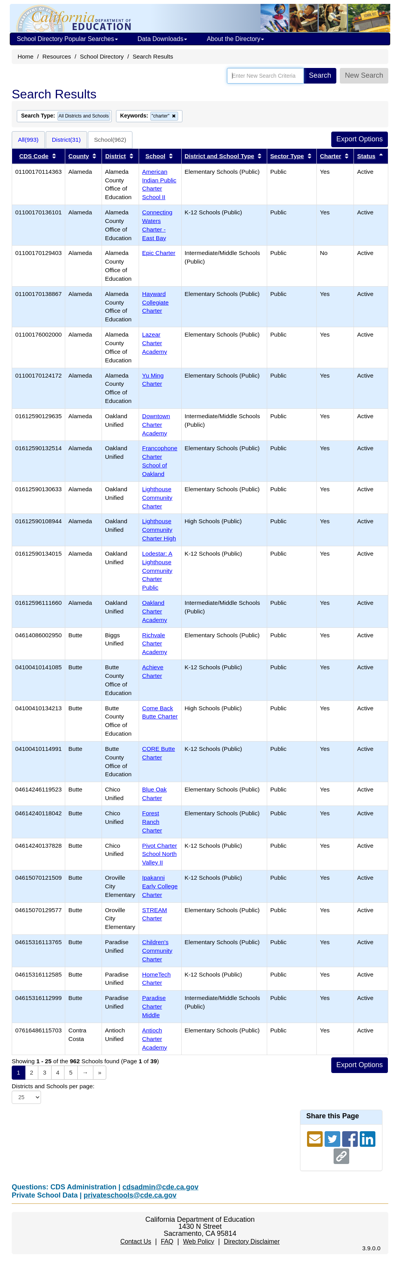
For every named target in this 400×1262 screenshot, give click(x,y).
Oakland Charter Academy (154, 611)
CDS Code (33, 156)
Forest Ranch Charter (152, 822)
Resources (57, 56)
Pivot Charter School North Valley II (159, 854)
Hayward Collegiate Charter (155, 302)
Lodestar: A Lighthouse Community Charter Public (157, 570)
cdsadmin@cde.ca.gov (160, 1187)
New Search (364, 75)
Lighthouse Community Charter (157, 498)
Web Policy (198, 1241)
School (155, 156)
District (115, 156)
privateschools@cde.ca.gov (130, 1195)
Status (366, 156)
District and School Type (219, 156)
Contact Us (135, 1241)
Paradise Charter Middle (154, 1006)
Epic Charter (158, 253)
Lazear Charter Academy (154, 343)
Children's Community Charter (157, 951)
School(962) (110, 139)
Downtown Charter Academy (156, 425)
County (78, 156)
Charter (330, 156)
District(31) (66, 139)
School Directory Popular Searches (67, 39)
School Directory (101, 56)
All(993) (28, 139)
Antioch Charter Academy (154, 1039)
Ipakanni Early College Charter (160, 886)
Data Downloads (162, 39)
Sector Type (287, 156)
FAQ (167, 1241)
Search (320, 75)
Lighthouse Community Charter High (159, 530)
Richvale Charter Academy (154, 644)
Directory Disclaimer (252, 1241)
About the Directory (235, 39)
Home (26, 56)
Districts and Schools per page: (53, 1086)
